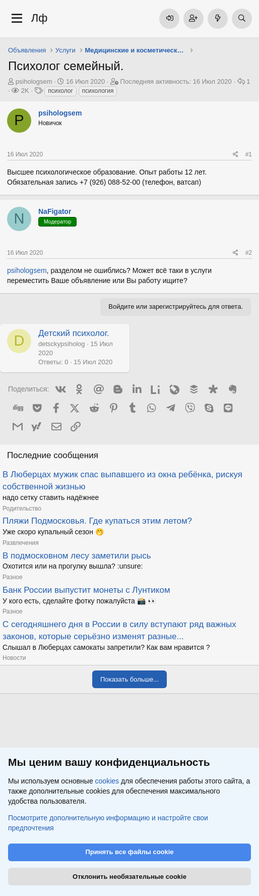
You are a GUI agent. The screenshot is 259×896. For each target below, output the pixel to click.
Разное (13, 577)
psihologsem (34, 81)
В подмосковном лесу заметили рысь (77, 556)
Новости (14, 657)
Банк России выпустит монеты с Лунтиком (86, 590)
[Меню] (17, 18)
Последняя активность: (176, 81)
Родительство (22, 508)
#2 (248, 252)
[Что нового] (218, 19)
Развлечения (21, 542)
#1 (248, 154)
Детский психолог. (73, 333)
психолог (60, 90)
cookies (107, 781)
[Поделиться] (235, 154)
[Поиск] (242, 19)
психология (98, 90)
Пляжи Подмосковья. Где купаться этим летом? (97, 521)
